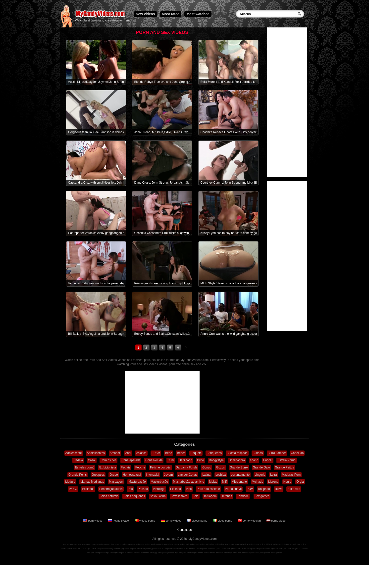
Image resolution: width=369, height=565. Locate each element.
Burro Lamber (277, 453)
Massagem (116, 481)
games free (109, 544)
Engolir (267, 460)
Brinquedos (214, 453)
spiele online (156, 544)
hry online (249, 544)
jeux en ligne (167, 544)
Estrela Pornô (286, 460)
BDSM (156, 453)
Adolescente (73, 453)
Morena (273, 481)
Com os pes (108, 460)
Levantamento (240, 474)
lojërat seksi (254, 553)
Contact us (184, 530)
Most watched (198, 14)
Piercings (159, 489)
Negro (287, 481)
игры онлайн (121, 544)
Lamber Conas (187, 474)
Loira (273, 474)
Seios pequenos (134, 496)
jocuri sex (125, 553)
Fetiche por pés (160, 467)
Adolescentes (96, 453)
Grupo (113, 474)
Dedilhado (185, 460)
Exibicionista (107, 467)
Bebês (181, 453)
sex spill (90, 553)
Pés (130, 489)
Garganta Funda (186, 467)
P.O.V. (73, 489)
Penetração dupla (111, 489)
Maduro (70, 481)
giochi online (179, 544)
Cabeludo (297, 453)
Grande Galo (261, 467)
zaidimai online (79, 548)
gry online (240, 544)
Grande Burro (239, 467)
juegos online (144, 544)
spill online (190, 544)
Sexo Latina (157, 496)
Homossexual (132, 474)
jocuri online (260, 544)
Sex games (262, 496)
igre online (116, 548)
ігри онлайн (230, 544)
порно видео (118, 520)
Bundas (258, 453)
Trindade (243, 496)
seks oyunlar (115, 553)
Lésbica (220, 474)
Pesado (143, 489)
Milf (224, 481)
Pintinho (175, 489)
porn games (265, 553)
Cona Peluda (153, 460)
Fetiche (140, 467)
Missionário (239, 481)
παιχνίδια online (104, 548)
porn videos (93, 520)
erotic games (276, 553)
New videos (145, 14)
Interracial (152, 474)
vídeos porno (145, 520)
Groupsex (98, 474)
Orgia (300, 481)
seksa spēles (204, 553)
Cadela (78, 460)
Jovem (168, 474)
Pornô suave (233, 489)
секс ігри (174, 553)
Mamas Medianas (92, 481)
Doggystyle (216, 460)
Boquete (196, 453)
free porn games (70, 544)
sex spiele (251, 548)
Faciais (125, 467)
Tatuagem (210, 496)
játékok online (272, 544)
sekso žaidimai (216, 553)
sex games (232, 548)
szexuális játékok (240, 553)
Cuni (170, 460)
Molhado (257, 481)
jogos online (132, 544)
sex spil (106, 553)
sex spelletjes (143, 553)
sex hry (133, 553)
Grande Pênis (77, 474)
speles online (66, 548)
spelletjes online (285, 544)
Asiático (141, 453)
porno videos (171, 520)
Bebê (168, 453)
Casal (92, 460)
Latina (206, 474)
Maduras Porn (291, 474)
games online (98, 544)
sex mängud (192, 553)
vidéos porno (197, 520)
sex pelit (182, 553)
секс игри (228, 553)
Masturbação (137, 481)
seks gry (153, 553)
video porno (223, 520)
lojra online (91, 548)
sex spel (98, 553)
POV (250, 489)
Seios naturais (109, 496)
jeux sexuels (289, 548)
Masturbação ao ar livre (188, 481)
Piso (189, 489)
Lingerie (260, 474)
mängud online (299, 544)
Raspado (264, 489)
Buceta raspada (237, 453)
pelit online (219, 544)
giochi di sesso (301, 548)
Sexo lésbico (179, 496)
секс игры (241, 548)
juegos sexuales (263, 548)
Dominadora (237, 460)
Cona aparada (130, 460)
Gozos (220, 467)
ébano (254, 460)
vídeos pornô (161, 548)
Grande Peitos (284, 467)
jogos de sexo (277, 548)
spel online (200, 544)
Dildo (200, 460)
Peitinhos (88, 489)
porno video (276, 520)
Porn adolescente (208, 489)
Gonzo (206, 467)
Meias (213, 481)
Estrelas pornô (84, 467)
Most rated (171, 14)
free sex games (85, 544)
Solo (196, 496)
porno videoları (250, 520)
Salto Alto (293, 489)
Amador (115, 453)
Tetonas (226, 496)
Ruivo (279, 489)
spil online (210, 544)
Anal (128, 453)
